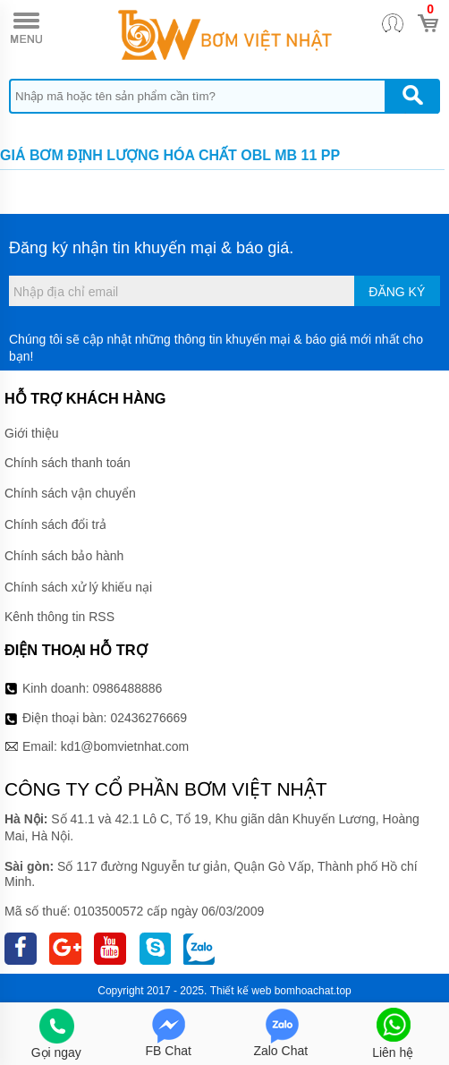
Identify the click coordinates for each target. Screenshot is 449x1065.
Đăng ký (397, 292)
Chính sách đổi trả (55, 524)
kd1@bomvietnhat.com (125, 746)
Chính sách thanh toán (67, 463)
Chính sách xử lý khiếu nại (78, 587)
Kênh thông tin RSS (59, 616)
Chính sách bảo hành (63, 556)
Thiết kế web (241, 990)
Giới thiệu (31, 433)
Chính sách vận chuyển (70, 493)
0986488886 (128, 688)
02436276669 (148, 718)
